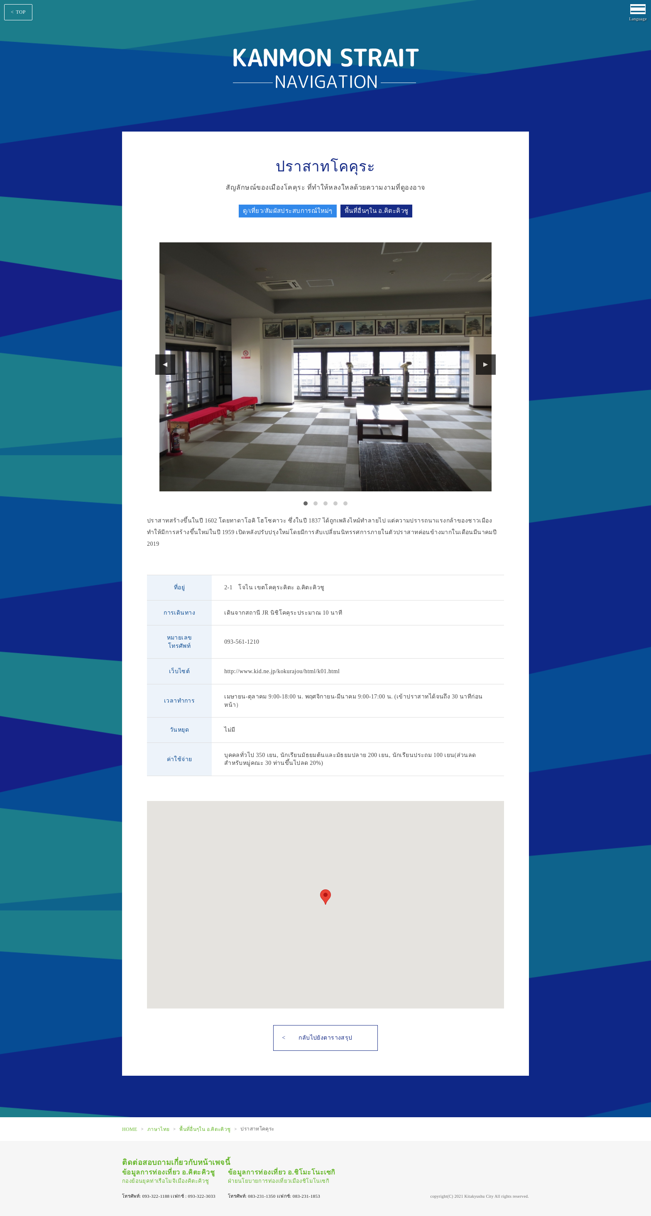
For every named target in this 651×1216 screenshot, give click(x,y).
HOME (129, 1129)
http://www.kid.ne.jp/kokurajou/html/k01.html (282, 671)
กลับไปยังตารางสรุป (325, 1038)
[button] (325, 897)
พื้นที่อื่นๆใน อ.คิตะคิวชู (204, 1129)
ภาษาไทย (158, 1129)
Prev (165, 364)
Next (486, 364)
